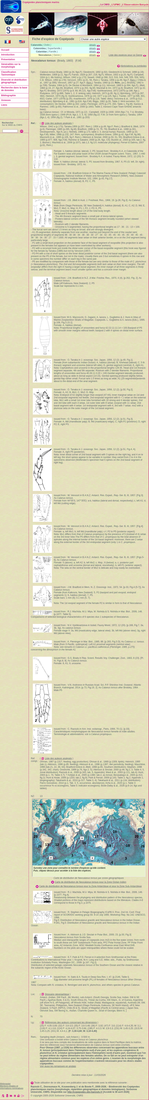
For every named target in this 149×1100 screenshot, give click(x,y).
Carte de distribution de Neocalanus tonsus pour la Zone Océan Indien (90, 882)
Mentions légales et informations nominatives (11, 1087)
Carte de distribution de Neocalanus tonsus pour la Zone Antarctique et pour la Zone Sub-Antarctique (90, 886)
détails (92, 45)
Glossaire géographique (57, 994)
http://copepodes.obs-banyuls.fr (84, 1092)
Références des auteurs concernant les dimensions (71, 1022)
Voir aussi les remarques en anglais (58, 1066)
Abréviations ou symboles (133, 66)
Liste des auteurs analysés (58, 123)
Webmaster (5, 1083)
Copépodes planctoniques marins (41, 2)
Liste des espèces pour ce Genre (125, 55)
